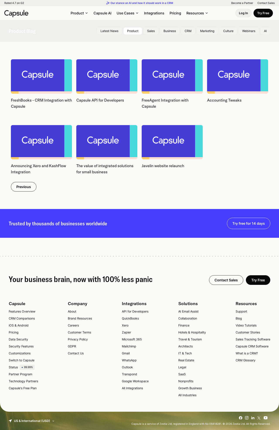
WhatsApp (129, 360)
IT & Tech (185, 353)
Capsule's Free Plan (23, 388)
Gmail (126, 353)
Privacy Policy (78, 339)
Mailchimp (129, 346)
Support (241, 311)
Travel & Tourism (190, 339)
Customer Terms (79, 332)
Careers (73, 325)
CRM (188, 31)
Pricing (175, 13)
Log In (243, 13)
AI (265, 31)
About (72, 311)
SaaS (182, 374)
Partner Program (20, 374)
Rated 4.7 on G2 (14, 3)
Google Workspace (135, 381)
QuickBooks (130, 318)
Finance (183, 325)
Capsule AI (102, 13)
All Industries (187, 395)
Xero (125, 325)
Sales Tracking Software (253, 339)
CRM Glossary (245, 360)
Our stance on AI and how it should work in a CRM (142, 3)
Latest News (109, 31)
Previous (23, 187)
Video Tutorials (246, 325)
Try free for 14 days (248, 223)
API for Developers (135, 311)
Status (22, 367)
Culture (228, 31)
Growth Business (190, 388)
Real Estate (186, 360)
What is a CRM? (247, 353)
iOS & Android (19, 325)
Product (132, 31)
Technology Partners (23, 381)
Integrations (154, 13)
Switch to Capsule (21, 360)
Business (169, 31)
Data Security (18, 339)
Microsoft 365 (132, 339)
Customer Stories (248, 332)
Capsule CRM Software (252, 346)
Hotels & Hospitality (192, 332)
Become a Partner (242, 3)
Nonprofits (185, 381)
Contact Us (76, 353)
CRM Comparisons (22, 318)
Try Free (263, 13)
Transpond (129, 374)
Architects (185, 346)
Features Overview (22, 311)
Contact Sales (266, 3)
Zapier (126, 332)
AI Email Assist (188, 311)
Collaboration (187, 318)
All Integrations (132, 388)
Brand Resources (80, 318)
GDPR (72, 346)
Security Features (21, 346)
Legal (182, 367)
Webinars (248, 31)
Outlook (127, 367)
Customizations (20, 353)
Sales (151, 31)
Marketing (207, 31)
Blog (239, 318)
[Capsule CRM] (16, 13)
